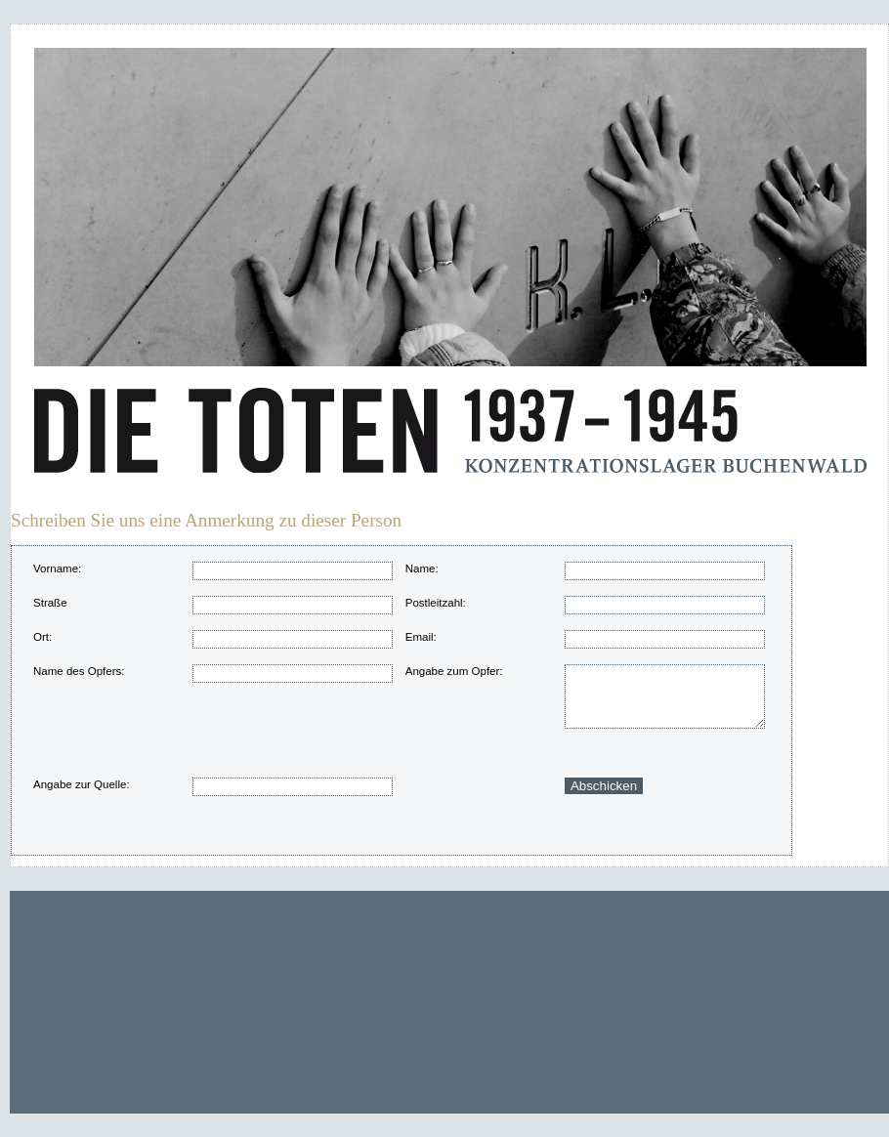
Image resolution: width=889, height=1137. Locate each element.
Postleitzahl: (435, 603)
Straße (50, 603)
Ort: (42, 637)
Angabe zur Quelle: (81, 784)
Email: (421, 637)
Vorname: (57, 568)
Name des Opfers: (78, 671)
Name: (422, 568)
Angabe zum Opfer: (454, 671)
